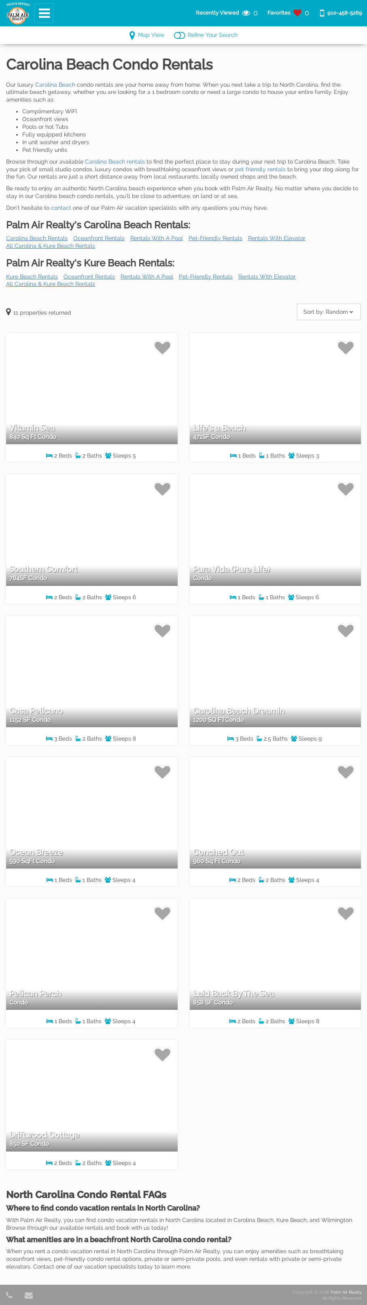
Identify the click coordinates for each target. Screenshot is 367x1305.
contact (61, 207)
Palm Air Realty (346, 1292)
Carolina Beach (55, 84)
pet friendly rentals (260, 169)
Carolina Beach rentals (115, 161)
